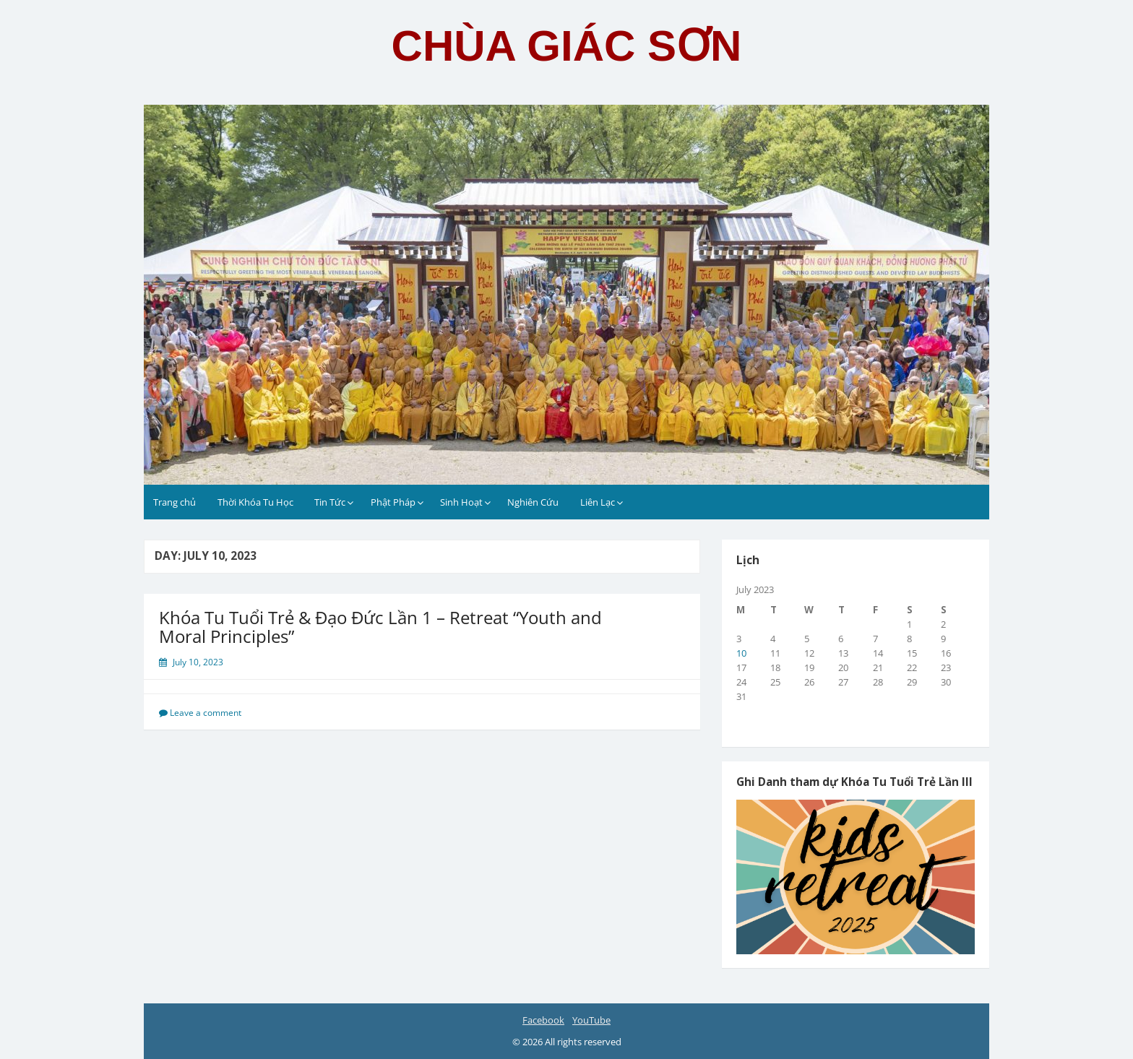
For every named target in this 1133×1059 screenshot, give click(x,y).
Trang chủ (174, 502)
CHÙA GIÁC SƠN (567, 46)
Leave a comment (205, 712)
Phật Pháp (393, 502)
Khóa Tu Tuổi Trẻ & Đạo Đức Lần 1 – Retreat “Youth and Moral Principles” (380, 626)
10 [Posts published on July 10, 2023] (741, 653)
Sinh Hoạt (461, 502)
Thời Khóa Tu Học (255, 502)
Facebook (543, 1019)
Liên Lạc (597, 502)
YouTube (591, 1019)
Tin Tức (329, 502)
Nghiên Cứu (533, 502)
